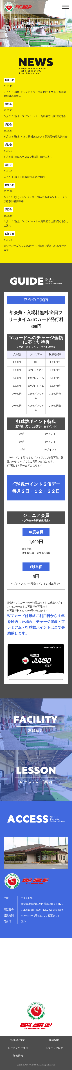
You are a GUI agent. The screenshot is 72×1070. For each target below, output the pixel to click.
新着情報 (18, 1055)
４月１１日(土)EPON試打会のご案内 (24, 177)
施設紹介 (54, 1040)
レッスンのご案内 (18, 1048)
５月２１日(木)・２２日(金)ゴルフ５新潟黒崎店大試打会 (36, 136)
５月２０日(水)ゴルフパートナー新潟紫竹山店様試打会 (35, 116)
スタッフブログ (54, 1048)
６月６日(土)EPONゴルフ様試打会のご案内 (28, 156)
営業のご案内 (18, 1040)
